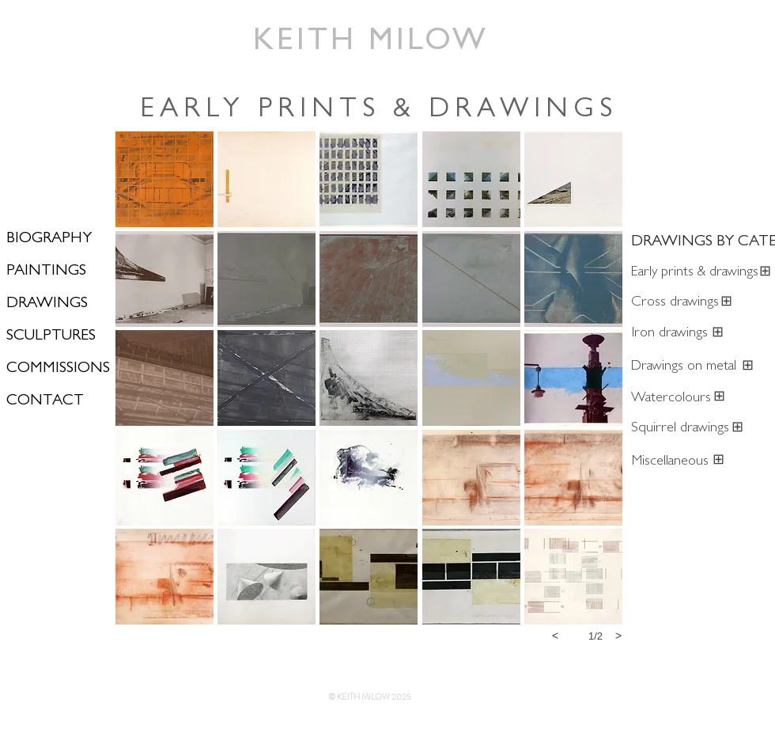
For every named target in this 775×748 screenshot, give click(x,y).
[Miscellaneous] (670, 462)
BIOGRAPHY (49, 239)
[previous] (555, 636)
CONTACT (45, 401)
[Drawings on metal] (685, 367)
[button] (164, 179)
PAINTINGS (46, 271)
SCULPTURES (51, 336)
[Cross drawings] (675, 303)
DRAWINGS (47, 304)
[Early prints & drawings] (694, 273)
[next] (618, 636)
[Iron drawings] (670, 334)
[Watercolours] (671, 399)
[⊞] (726, 303)
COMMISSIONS (58, 369)
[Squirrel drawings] (680, 429)
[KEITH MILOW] (372, 43)
